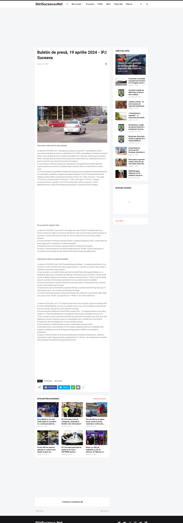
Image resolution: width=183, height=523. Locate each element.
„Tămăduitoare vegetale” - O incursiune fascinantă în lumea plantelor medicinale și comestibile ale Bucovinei (136, 115)
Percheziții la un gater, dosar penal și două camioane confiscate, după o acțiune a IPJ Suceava (95, 421)
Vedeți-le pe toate (99, 399)
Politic (100, 4)
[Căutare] (146, 4)
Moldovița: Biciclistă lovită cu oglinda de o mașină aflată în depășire (136, 139)
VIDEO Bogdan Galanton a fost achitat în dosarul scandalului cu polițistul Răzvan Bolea (135, 173)
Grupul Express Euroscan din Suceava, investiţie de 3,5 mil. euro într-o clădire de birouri (136, 150)
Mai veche (104, 511)
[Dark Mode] (142, 4)
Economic (90, 4)
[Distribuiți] (105, 64)
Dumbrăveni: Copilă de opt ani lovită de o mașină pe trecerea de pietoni (137, 127)
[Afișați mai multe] (83, 387)
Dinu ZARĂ (119, 221)
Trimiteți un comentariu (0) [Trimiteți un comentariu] (72, 502)
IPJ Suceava (48, 381)
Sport (108, 4)
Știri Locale (76, 4)
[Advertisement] (91, 27)
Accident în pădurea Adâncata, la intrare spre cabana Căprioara (136, 92)
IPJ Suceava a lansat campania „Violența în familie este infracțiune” (71, 421)
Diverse (129, 4)
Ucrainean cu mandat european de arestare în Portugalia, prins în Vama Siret (136, 81)
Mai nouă (39, 511)
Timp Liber (118, 4)
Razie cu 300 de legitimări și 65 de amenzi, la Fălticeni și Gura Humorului (95, 449)
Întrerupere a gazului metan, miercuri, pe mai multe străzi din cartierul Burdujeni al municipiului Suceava (136, 162)
